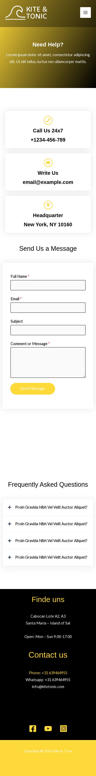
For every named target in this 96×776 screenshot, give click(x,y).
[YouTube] (48, 728)
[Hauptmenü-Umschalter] (85, 12)
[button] (48, 507)
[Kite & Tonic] (26, 13)
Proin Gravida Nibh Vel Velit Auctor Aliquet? (51, 507)
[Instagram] (63, 728)
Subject (16, 321)
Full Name (19, 276)
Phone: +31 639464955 (48, 673)
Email (16, 299)
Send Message (32, 388)
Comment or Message (30, 344)
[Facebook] (33, 728)
